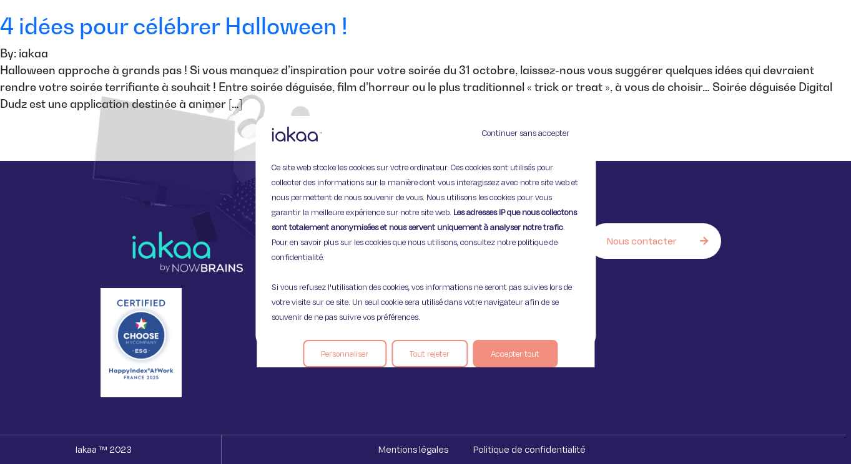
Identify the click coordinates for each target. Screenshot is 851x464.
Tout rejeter (430, 353)
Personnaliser (344, 353)
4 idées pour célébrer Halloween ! (174, 25)
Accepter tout (515, 353)
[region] (425, 232)
